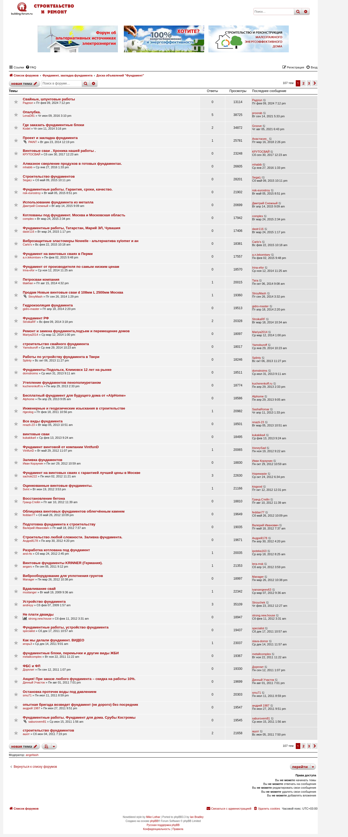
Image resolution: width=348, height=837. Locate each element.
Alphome (28, 399)
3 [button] (309, 83)
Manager (28, 579)
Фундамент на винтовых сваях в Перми (58, 254)
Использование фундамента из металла (58, 202)
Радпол (28, 102)
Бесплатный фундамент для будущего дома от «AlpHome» (74, 395)
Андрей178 (30, 540)
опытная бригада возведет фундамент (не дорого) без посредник (80, 705)
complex (28, 218)
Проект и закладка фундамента (50, 138)
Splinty (27, 360)
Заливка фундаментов (42, 460)
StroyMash (35, 296)
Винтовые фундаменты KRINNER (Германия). (63, 563)
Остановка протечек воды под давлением (59, 692)
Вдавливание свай (39, 589)
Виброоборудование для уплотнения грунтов (63, 576)
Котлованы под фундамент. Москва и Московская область (74, 215)
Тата (255, 280)
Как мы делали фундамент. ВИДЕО (53, 640)
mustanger (30, 592)
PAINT (32, 142)
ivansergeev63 (261, 589)
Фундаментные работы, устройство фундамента (65, 627)
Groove (257, 125)
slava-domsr (260, 641)
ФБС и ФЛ (31, 666)
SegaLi (27, 180)
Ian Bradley (197, 817)
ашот (26, 734)
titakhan (28, 283)
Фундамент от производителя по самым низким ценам (71, 267)
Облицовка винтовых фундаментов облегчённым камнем (74, 511)
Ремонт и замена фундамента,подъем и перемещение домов (76, 331)
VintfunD (28, 450)
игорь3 (27, 643)
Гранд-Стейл (31, 502)
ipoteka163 (259, 551)
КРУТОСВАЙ (31, 154)
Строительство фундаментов (49, 176)
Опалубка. (32, 112)
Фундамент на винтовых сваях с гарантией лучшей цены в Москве (81, 473)
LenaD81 (29, 115)
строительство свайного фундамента (56, 344)
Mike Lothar (153, 817)
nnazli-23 (29, 424)
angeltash (32, 754)
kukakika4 (29, 437)
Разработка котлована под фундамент (56, 550)
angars (27, 566)
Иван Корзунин (33, 463)
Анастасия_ (260, 138)
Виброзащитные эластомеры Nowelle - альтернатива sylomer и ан (81, 241)
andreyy (28, 605)
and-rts (27, 553)
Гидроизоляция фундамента (48, 305)
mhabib (27, 167)
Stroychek (258, 602)
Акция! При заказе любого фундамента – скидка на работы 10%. (79, 679)
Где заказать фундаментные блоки (53, 125)
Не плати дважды (38, 614)
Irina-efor (29, 270)
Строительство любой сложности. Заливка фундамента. (72, 537)
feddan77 (29, 515)
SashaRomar (260, 409)
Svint (26, 489)
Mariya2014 (30, 334)
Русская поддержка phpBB (163, 825)
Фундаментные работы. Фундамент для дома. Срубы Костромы (79, 717)
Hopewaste (259, 473)
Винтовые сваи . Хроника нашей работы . (59, 151)
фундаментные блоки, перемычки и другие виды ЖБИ (71, 653)
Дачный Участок (34, 682)
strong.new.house (39, 618)
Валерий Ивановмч (36, 527)
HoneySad (259, 447)
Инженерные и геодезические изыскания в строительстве (74, 408)
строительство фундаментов (48, 730)
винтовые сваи (36, 434)
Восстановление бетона (44, 498)
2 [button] (303, 83)
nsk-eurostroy (32, 193)
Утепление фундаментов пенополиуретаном (62, 383)
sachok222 (30, 476)
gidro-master (31, 308)
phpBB (154, 821)
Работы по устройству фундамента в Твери (61, 357)
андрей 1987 (31, 708)
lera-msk (257, 563)
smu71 (27, 695)
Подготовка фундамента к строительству (59, 524)
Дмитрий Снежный (35, 205)
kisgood (257, 486)
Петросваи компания (41, 279)
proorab (257, 113)
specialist (29, 631)
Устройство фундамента (44, 602)
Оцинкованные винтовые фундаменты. (57, 486)
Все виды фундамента (43, 421)
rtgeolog (28, 412)
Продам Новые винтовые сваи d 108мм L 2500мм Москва (73, 292)
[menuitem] (30, 67)
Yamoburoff (30, 347)
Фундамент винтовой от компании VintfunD (61, 447)
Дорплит (28, 669)
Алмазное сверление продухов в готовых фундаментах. (72, 164)
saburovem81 (37, 721)
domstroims (30, 373)
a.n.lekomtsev (32, 257)
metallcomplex (32, 656)
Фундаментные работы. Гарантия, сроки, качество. (68, 189)
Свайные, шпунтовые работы (49, 99)
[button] (314, 83)
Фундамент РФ (36, 318)
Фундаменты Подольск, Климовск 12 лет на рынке (67, 370)
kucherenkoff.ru (33, 386)
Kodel (26, 128)
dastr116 (28, 231)
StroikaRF (29, 321)
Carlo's (27, 244)
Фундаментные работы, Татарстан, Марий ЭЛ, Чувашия (71, 228)
